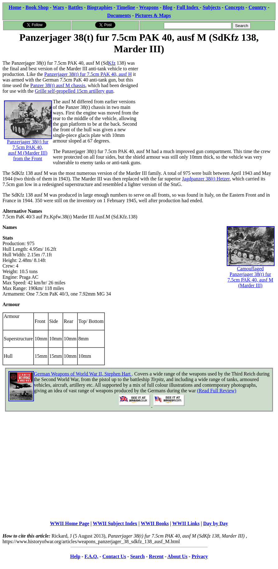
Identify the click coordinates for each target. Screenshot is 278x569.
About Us (177, 556)
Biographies (99, 7)
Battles (75, 7)
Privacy (200, 556)
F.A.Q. (91, 556)
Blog (167, 7)
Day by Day (215, 523)
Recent (156, 556)
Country (257, 7)
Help (75, 556)
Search (137, 556)
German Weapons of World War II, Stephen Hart (83, 373)
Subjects (212, 7)
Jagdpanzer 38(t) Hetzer (205, 178)
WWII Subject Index (115, 523)
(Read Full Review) (216, 390)
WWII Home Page (69, 523)
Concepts (234, 7)
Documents (119, 15)
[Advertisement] (207, 99)
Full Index (188, 7)
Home (15, 7)
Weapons (149, 7)
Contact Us (114, 556)
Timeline (125, 7)
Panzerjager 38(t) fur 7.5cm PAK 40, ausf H (88, 74)
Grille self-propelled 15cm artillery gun (74, 91)
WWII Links (186, 523)
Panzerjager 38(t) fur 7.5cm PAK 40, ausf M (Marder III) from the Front (28, 139)
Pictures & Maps (153, 15)
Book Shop (37, 7)
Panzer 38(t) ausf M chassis (57, 85)
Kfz (111, 63)
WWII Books (155, 523)
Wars (58, 7)
